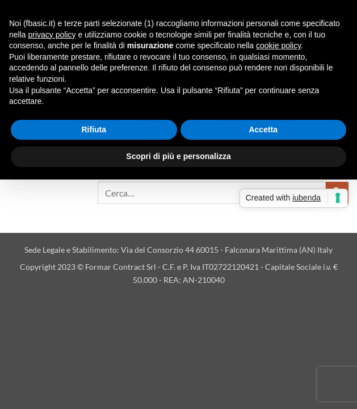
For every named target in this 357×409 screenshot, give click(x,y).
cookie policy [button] (278, 45)
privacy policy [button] (51, 34)
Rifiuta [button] (93, 129)
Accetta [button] (263, 129)
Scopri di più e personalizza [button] (178, 156)
